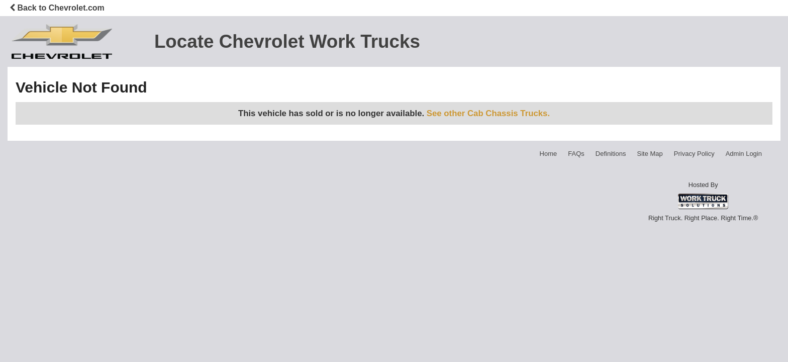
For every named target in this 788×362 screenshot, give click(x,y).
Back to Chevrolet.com (57, 8)
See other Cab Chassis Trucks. (488, 113)
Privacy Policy (694, 153)
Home (548, 153)
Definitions (611, 153)
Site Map (649, 153)
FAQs (576, 153)
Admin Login (744, 153)
